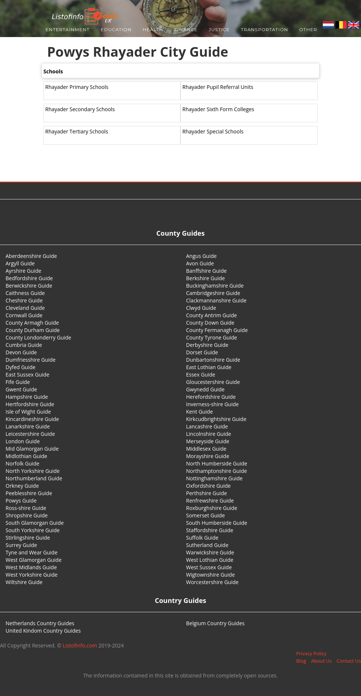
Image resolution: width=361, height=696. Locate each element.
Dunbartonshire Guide (213, 359)
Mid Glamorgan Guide (32, 448)
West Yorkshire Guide (31, 574)
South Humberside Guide (216, 522)
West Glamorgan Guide (34, 559)
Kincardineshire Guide (32, 418)
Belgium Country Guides (215, 623)
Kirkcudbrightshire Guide (216, 418)
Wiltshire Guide (24, 582)
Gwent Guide (21, 389)
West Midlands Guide (31, 567)
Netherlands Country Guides (40, 623)
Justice (219, 29)
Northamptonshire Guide (216, 470)
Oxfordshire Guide (208, 485)
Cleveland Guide (25, 307)
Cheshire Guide (24, 300)
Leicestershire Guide (30, 433)
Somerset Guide (205, 515)
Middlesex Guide (206, 448)
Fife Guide (18, 381)
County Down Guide (210, 322)
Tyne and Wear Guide (31, 552)
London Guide (23, 441)
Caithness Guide (25, 292)
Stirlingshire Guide (28, 537)
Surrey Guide (21, 544)
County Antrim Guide (211, 315)
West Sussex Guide (209, 567)
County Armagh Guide (32, 322)
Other (308, 29)
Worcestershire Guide (212, 582)
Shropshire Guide (27, 515)
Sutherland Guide (207, 544)
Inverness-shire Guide (212, 404)
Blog (301, 660)
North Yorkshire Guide (33, 470)
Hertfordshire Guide (30, 404)
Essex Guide (200, 374)
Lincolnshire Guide (208, 433)
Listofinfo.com (80, 645)
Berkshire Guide (205, 278)
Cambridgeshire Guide (213, 292)
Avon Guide (200, 263)
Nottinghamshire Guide (214, 478)
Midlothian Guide (26, 456)
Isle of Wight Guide (28, 411)
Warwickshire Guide (210, 552)
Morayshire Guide (207, 456)
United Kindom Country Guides (43, 630)
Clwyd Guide (201, 307)
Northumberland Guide (34, 478)
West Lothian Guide (210, 559)
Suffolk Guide (202, 537)
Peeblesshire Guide (29, 493)
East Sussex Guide (27, 374)
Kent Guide (199, 411)
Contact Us (349, 660)
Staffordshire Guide (209, 530)
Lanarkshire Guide (28, 426)
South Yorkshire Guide (33, 530)
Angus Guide (201, 255)
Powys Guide (21, 500)
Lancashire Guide (207, 426)
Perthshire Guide (206, 493)
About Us (321, 660)
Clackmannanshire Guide (216, 300)
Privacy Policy (311, 653)
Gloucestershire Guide (213, 381)
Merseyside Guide (207, 441)
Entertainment (68, 29)
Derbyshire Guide (207, 344)
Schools (53, 71)
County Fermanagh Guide (217, 330)
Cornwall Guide (24, 315)
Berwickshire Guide (29, 285)
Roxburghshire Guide (211, 507)
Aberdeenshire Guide (31, 255)
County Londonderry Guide (38, 337)
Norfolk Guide (22, 463)
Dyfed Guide (21, 367)
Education (116, 29)
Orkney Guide (22, 485)
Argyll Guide (20, 263)
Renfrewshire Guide (210, 500)
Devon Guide (21, 352)
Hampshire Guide (27, 396)
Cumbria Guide (24, 344)
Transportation (264, 29)
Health (153, 29)
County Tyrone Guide (211, 337)
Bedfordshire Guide (29, 278)
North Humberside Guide (216, 463)
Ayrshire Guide (23, 270)
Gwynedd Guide (205, 389)
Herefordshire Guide (211, 396)
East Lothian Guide (208, 367)
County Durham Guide (33, 330)
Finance (186, 29)
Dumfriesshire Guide (31, 359)
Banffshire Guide (206, 270)
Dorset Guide (202, 352)
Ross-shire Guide (26, 507)
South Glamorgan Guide (35, 522)
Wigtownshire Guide (210, 574)
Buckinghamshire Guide (215, 285)
